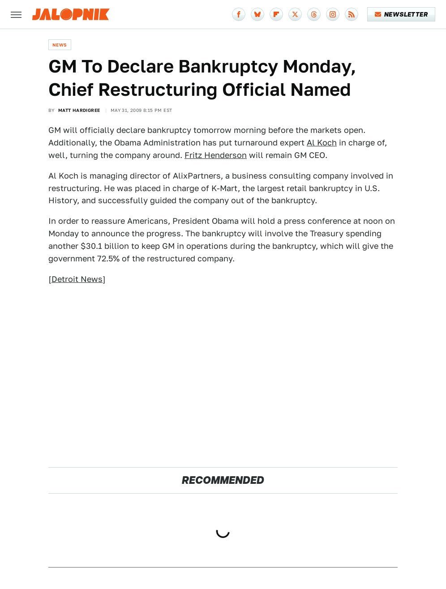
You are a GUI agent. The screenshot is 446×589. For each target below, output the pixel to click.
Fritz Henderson (215, 155)
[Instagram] (332, 14)
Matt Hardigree (79, 110)
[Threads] (314, 14)
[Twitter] (295, 14)
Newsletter (401, 14)
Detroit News (77, 279)
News (59, 44)
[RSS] (351, 14)
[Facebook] (238, 14)
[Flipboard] (276, 14)
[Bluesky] (257, 14)
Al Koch (322, 142)
